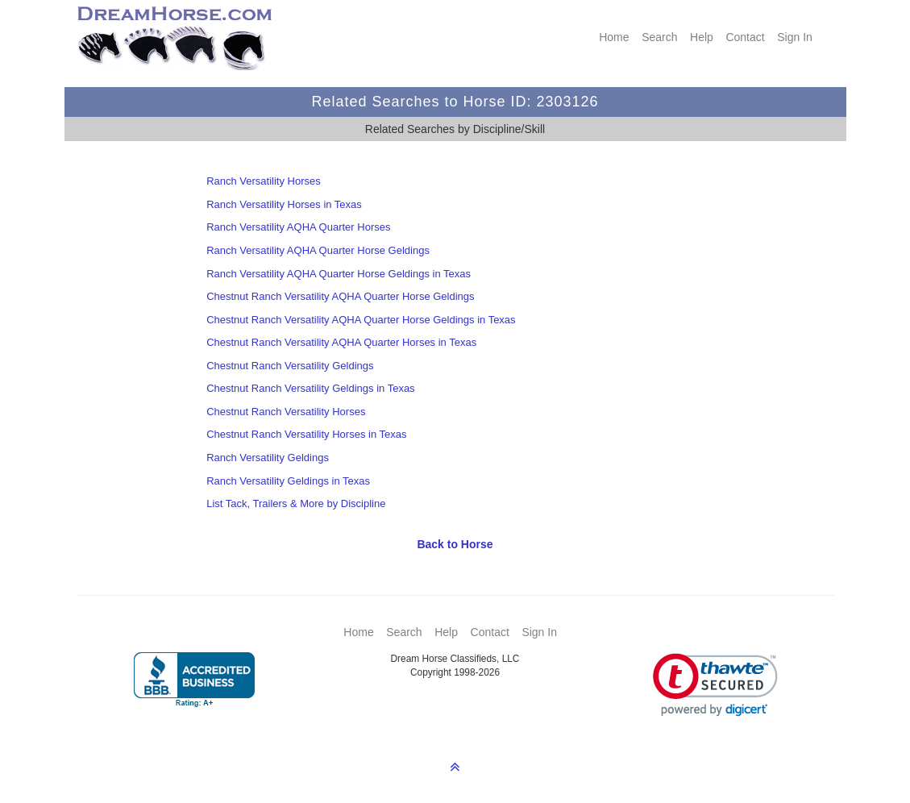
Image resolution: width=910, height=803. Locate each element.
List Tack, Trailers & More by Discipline (295, 503)
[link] (715, 685)
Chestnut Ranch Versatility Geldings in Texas (310, 388)
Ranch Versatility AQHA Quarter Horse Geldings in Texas (338, 274)
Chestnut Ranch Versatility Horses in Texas (306, 434)
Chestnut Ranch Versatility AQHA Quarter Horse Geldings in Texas (360, 320)
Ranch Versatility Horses (263, 181)
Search (659, 37)
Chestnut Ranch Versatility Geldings (289, 366)
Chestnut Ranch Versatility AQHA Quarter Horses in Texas (341, 342)
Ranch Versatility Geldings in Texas (288, 481)
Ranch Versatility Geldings (267, 457)
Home (614, 37)
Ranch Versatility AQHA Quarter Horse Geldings (318, 250)
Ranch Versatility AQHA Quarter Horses (298, 227)
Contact (744, 37)
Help (701, 37)
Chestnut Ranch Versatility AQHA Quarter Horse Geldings (340, 296)
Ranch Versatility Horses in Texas (284, 204)
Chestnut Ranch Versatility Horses (285, 412)
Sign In (794, 37)
